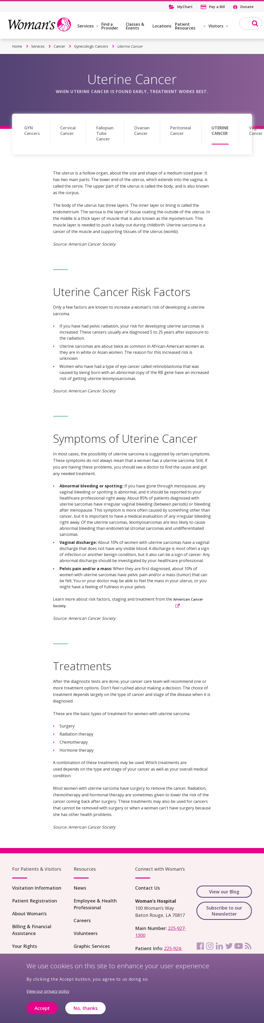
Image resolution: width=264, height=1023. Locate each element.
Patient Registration (34, 901)
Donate (246, 6)
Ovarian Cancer (142, 130)
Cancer (59, 46)
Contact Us (147, 888)
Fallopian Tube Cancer (104, 133)
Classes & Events (135, 26)
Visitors (216, 26)
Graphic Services (92, 946)
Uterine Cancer (220, 130)
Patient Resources (185, 26)
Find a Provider (109, 26)
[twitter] (229, 946)
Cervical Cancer (68, 130)
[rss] (248, 946)
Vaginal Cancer (256, 130)
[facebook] (200, 946)
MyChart (185, 6)
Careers (82, 920)
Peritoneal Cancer (180, 130)
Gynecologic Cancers (91, 46)
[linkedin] (219, 946)
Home (17, 46)
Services (85, 26)
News (80, 888)
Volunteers (86, 933)
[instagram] (210, 946)
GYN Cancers (32, 130)
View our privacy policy (47, 995)
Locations (162, 26)
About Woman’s (29, 914)
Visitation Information (36, 888)
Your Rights (24, 946)
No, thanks (85, 1012)
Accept (42, 1012)
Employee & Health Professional (95, 904)
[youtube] (238, 946)
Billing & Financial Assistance (31, 929)
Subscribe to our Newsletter (224, 911)
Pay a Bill (217, 6)
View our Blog (224, 892)
